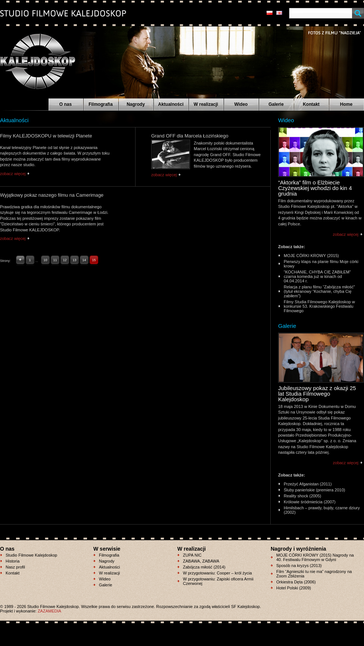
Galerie (276, 104)
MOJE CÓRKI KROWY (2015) (311, 255)
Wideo (241, 104)
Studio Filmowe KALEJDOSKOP (33, 58)
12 (65, 260)
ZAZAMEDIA (49, 611)
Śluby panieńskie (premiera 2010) (314, 490)
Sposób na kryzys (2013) (299, 565)
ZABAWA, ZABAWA (201, 561)
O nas (65, 104)
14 (84, 260)
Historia (12, 561)
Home (346, 104)
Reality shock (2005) (302, 496)
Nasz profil (15, 567)
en (279, 13)
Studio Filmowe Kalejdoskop (31, 555)
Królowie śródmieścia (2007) (310, 502)
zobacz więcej (12, 173)
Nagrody (136, 104)
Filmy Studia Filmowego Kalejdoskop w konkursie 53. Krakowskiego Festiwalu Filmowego (319, 306)
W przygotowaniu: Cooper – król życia (217, 573)
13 (75, 260)
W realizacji (206, 104)
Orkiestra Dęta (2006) (296, 582)
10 (45, 260)
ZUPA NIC (192, 555)
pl (270, 13)
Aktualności (170, 104)
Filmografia (100, 104)
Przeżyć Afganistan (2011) (308, 484)
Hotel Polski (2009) (293, 588)
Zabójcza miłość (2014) (204, 567)
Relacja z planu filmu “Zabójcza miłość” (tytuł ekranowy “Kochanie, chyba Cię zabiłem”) (319, 291)
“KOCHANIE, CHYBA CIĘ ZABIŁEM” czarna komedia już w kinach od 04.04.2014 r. (317, 276)
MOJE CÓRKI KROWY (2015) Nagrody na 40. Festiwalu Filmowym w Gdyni (315, 557)
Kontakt (311, 104)
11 (55, 260)
